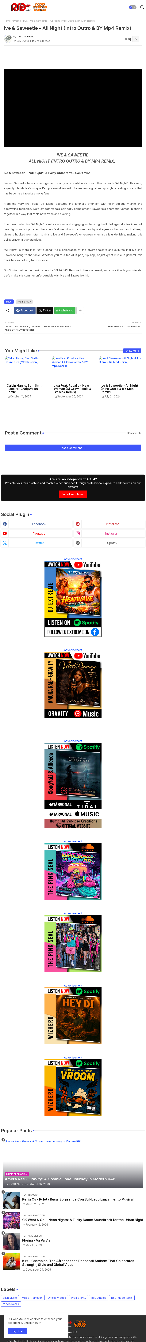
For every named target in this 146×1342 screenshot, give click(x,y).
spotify (112, 543)
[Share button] (80, 310)
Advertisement (73, 559)
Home (7, 20)
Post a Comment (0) (73, 448)
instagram (112, 533)
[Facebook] (25, 310)
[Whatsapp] (64, 310)
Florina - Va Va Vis (36, 1240)
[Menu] (5, 7)
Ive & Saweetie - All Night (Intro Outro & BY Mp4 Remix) (119, 389)
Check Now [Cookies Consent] (31, 1322)
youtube (39, 533)
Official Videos (57, 1297)
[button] (132, 7)
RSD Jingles (98, 1297)
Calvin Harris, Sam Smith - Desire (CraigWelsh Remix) (25, 389)
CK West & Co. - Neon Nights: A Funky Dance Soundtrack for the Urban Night (82, 1220)
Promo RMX (20, 20)
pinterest (112, 524)
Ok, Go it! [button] (17, 1331)
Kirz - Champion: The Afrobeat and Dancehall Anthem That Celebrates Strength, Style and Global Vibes (78, 1263)
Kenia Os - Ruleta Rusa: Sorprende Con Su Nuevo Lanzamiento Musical (77, 1199)
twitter (39, 543)
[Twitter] (44, 310)
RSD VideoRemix (122, 1297)
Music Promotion (32, 1297)
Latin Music (10, 1297)
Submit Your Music (73, 494)
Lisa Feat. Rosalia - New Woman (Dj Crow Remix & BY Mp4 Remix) (72, 389)
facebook (39, 524)
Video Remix (11, 1304)
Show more (132, 350)
